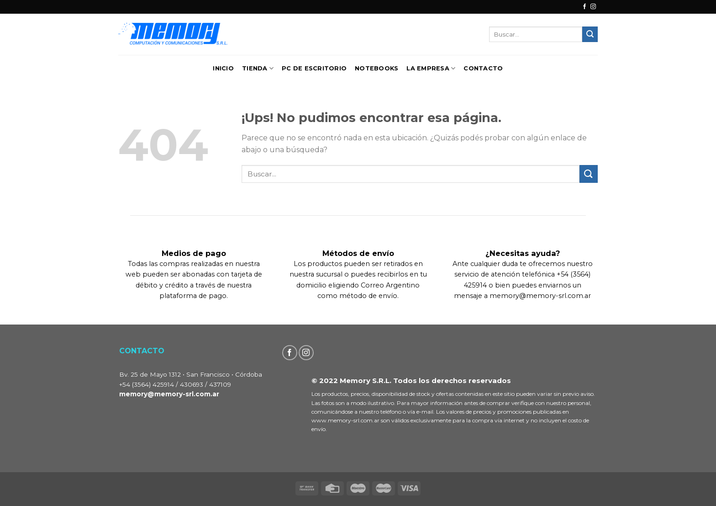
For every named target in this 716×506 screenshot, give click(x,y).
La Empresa (430, 68)
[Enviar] (590, 34)
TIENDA (258, 68)
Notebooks (376, 68)
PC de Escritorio (314, 68)
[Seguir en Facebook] (584, 7)
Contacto (483, 68)
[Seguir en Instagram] (593, 7)
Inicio (223, 68)
